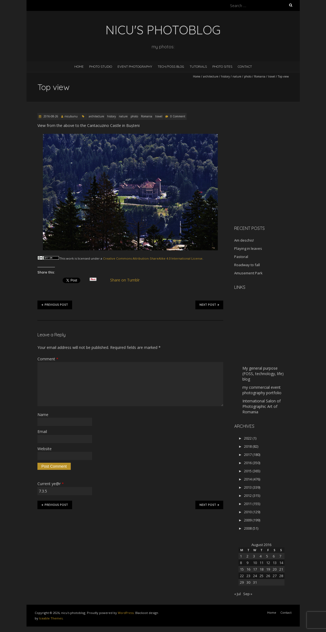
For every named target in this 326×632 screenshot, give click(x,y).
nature (237, 76)
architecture (210, 76)
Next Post (209, 304)
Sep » (247, 593)
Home (79, 66)
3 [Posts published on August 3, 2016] (254, 556)
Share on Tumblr (127, 280)
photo (247, 76)
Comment (47, 358)
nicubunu (71, 116)
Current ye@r (50, 483)
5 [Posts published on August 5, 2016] (267, 556)
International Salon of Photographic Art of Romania (261, 406)
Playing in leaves (248, 248)
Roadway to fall (247, 264)
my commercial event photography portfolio (261, 390)
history (225, 76)
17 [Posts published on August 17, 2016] (255, 569)
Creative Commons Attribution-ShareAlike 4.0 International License (152, 258)
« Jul (237, 593)
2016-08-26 (50, 116)
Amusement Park (248, 273)
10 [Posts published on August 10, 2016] (255, 562)
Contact (245, 66)
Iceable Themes (51, 618)
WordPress (126, 613)
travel (271, 76)
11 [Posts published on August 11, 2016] (261, 562)
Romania (259, 76)
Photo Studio (100, 66)
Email (42, 431)
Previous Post (55, 304)
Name (42, 414)
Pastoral (241, 256)
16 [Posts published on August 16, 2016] (248, 569)
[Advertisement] (268, 183)
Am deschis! (244, 240)
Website (44, 448)
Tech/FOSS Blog (171, 66)
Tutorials (198, 66)
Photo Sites (222, 66)
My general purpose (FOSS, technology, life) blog (263, 374)
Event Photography (135, 66)
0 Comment (177, 116)
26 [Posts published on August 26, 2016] (268, 575)
